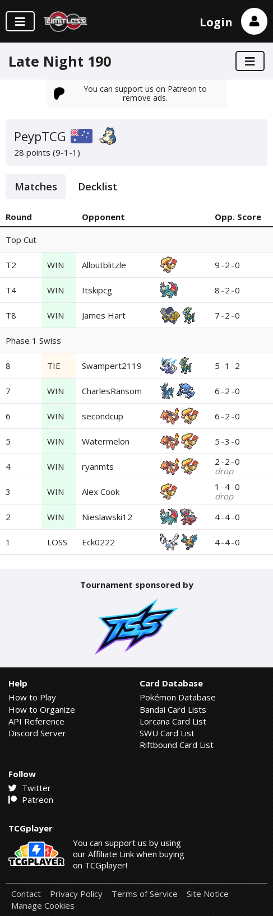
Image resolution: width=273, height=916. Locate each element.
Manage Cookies (43, 905)
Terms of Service (145, 894)
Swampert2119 (112, 365)
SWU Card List (167, 733)
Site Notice (208, 894)
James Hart (104, 315)
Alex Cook (100, 491)
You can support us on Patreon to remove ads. (130, 93)
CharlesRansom (112, 390)
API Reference (36, 721)
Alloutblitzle (104, 264)
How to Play (32, 697)
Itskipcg (97, 290)
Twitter (29, 787)
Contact (26, 894)
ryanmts (98, 466)
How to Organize (41, 709)
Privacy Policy (76, 894)
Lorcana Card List (173, 721)
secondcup (102, 416)
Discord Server (37, 733)
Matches (36, 186)
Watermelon (105, 441)
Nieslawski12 (107, 516)
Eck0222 (98, 542)
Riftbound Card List (177, 744)
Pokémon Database (178, 697)
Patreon (30, 799)
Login (216, 22)
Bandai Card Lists (173, 709)
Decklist (97, 186)
